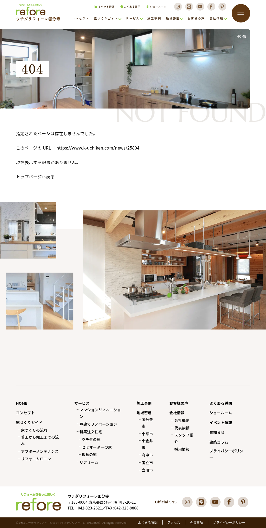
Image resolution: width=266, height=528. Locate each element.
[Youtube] (200, 8)
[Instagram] (177, 8)
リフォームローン (36, 458)
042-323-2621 (90, 508)
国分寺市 (147, 423)
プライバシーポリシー (226, 454)
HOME (21, 403)
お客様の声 (196, 19)
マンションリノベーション (100, 413)
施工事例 (154, 19)
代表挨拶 (181, 428)
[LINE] (188, 8)
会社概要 (181, 420)
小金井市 (147, 444)
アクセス (173, 522)
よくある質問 (129, 8)
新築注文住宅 (91, 431)
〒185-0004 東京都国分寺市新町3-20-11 (101, 502)
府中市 (147, 455)
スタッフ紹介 (183, 438)
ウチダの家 (91, 439)
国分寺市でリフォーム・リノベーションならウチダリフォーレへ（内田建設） (38, 502)
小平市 (147, 433)
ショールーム (155, 8)
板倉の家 (89, 454)
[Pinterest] (222, 8)
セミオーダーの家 (97, 447)
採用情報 (181, 449)
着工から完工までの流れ (40, 440)
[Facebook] (211, 8)
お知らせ (217, 432)
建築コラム (218, 442)
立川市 (147, 470)
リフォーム (89, 462)
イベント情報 (102, 8)
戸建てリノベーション (98, 424)
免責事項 (196, 522)
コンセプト (80, 19)
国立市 (147, 462)
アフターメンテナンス (40, 451)
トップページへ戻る (35, 176)
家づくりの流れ (34, 430)
